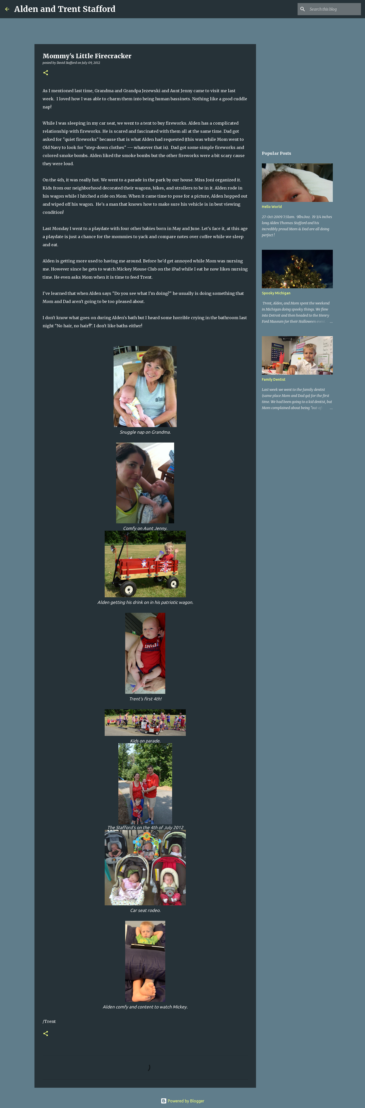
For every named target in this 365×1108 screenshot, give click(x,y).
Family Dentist (273, 379)
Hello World (272, 207)
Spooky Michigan (276, 293)
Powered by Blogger (182, 1101)
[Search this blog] (334, 9)
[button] (46, 73)
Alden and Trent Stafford (65, 9)
